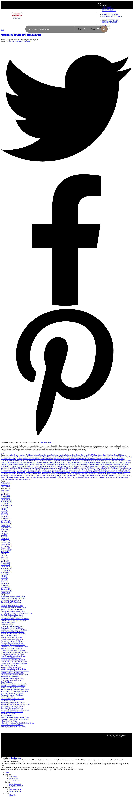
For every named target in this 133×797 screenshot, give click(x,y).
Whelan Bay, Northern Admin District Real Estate (92, 477)
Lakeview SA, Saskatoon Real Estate (59, 466)
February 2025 (6, 518)
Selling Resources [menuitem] (15, 789)
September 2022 (6, 572)
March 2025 (5, 516)
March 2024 (5, 539)
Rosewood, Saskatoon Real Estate (12, 695)
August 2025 (5, 507)
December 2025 (6, 500)
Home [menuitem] (100, 3)
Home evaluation (40, 754)
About (7, 793)
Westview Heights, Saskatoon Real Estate (44, 477)
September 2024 (6, 527)
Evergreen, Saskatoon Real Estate (46, 462)
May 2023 (4, 557)
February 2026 (6, 496)
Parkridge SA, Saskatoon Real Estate (13, 686)
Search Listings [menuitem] (14, 780)
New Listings (5, 485)
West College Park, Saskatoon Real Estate (15, 477)
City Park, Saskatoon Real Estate (12, 615)
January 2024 (5, 542)
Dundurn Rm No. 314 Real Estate (36, 460)
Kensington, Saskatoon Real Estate (116, 464)
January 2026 (5, 498)
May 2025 (4, 513)
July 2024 (4, 531)
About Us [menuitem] (12, 795)
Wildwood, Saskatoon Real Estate (12, 725)
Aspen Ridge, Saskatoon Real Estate (46, 455)
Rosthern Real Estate (24, 474)
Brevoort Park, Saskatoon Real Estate (29, 457)
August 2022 (5, 574)
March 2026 (5, 494)
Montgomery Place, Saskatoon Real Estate (80, 468)
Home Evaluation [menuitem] (15, 791)
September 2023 (6, 550)
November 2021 (6, 591)
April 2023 (4, 559)
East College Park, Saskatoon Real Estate (62, 460)
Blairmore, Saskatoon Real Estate (12, 606)
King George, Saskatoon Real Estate (13, 466)
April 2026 (4, 492)
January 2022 (5, 587)
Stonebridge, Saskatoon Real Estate (13, 475)
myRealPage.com (15, 758)
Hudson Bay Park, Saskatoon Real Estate (90, 464)
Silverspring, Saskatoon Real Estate (84, 474)
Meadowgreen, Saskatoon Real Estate (53, 468)
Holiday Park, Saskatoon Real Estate (63, 464)
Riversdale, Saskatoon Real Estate (110, 472)
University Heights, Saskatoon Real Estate (63, 475)
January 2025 (5, 520)
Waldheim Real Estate (109, 475)
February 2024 (6, 540)
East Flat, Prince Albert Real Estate (89, 460)
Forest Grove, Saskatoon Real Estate (118, 462)
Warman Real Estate (124, 475)
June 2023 (4, 555)
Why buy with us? (40, 740)
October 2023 (5, 548)
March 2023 (5, 561)
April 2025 (4, 514)
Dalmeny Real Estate (103, 459)
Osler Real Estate (87, 470)
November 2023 (6, 546)
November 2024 (6, 524)
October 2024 (5, 526)
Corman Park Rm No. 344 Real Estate (83, 459)
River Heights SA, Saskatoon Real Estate (85, 472)
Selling (7, 787)
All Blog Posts (5, 483)
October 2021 (5, 593)
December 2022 (6, 567)
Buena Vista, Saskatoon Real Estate (55, 457)
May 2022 (4, 580)
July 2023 (4, 554)
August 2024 (5, 529)
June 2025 (4, 511)
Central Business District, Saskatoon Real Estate (108, 457)
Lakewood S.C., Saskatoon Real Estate (86, 466)
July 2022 (4, 576)
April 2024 (4, 537)
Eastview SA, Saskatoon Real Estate (113, 460)
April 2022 (4, 581)
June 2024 (4, 533)
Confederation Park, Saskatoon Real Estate (54, 459)
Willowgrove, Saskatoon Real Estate (18, 479)
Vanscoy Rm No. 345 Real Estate (89, 475)
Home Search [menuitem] (107, 9)
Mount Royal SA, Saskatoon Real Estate (14, 674)
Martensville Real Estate (9, 468)
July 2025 (4, 509)
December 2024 (6, 522)
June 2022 (4, 578)
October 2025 (5, 503)
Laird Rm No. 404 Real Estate (36, 466)
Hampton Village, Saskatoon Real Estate (14, 464)
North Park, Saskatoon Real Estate (18, 41)
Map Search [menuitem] (107, 7)
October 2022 (5, 570)
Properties (102, 5)
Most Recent (5, 490)
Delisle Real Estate (118, 459)
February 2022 (6, 585)
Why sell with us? (40, 752)
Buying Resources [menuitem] (15, 784)
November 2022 (6, 568)
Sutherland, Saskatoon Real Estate (37, 475)
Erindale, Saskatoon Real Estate (24, 462)
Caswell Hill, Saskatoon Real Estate (79, 457)
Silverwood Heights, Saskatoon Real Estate (111, 474)
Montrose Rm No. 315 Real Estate (107, 468)
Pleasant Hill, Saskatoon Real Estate (29, 472)
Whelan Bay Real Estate (66, 477)
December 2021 (6, 589)
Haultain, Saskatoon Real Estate (39, 464)
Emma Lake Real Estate (9, 635)
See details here (45, 442)
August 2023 (5, 552)
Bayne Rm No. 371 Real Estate (91, 455)
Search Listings (39, 744)
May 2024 (4, 535)
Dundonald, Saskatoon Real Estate (12, 460)
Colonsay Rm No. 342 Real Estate (28, 459)
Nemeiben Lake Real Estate (26, 470)
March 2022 (5, 583)
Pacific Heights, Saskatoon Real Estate (107, 470)
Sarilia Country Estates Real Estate (43, 474)
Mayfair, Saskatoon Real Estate (28, 468)
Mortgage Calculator (41, 742)
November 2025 (6, 501)
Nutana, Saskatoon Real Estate (70, 470)
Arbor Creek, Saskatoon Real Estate (22, 455)
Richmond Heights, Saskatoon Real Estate (56, 472)
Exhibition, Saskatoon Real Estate (70, 462)
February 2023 (6, 563)
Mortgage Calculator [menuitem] (16, 786)
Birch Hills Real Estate (110, 455)
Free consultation (40, 756)
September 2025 (6, 505)
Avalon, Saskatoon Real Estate (70, 455)
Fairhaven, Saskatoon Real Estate (94, 462)
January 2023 (5, 565)
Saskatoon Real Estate (63, 474)
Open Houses (5, 487)
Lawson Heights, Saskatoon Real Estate (113, 466)
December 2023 (6, 544)
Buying (7, 782)
